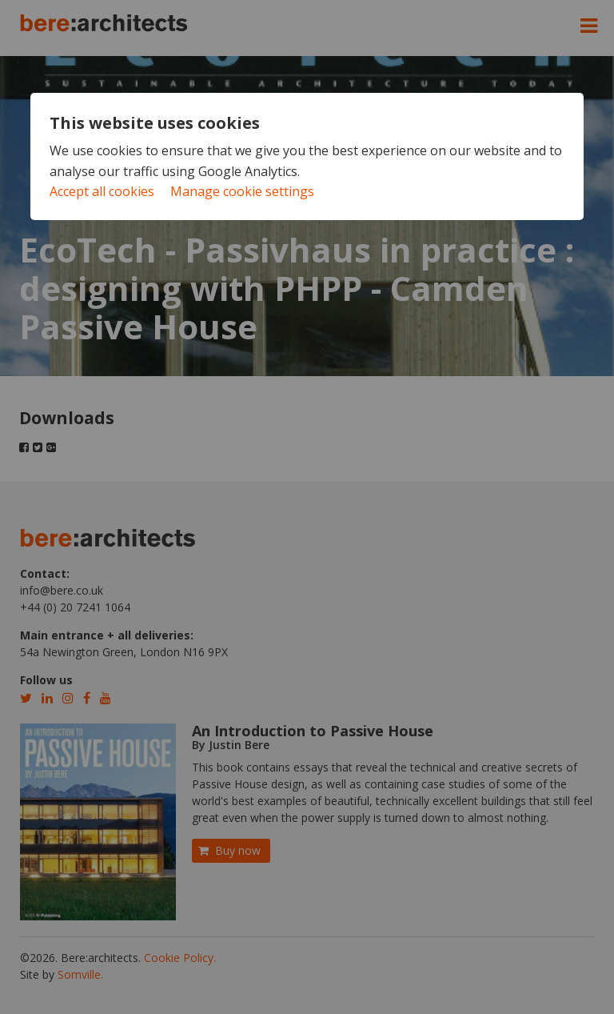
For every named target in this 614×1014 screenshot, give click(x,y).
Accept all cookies (102, 191)
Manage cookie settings (242, 191)
